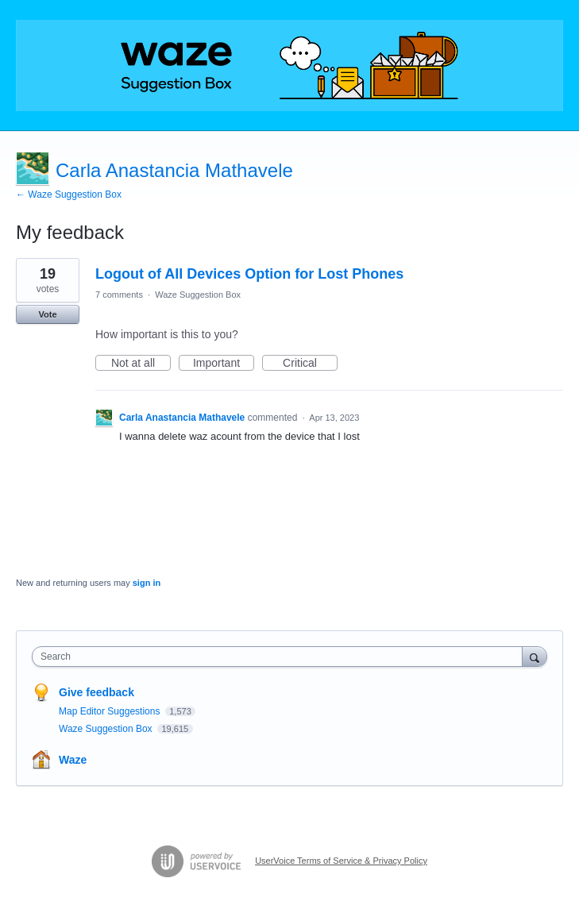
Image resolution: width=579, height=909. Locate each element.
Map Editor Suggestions (111, 711)
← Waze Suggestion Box (69, 194)
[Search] (534, 656)
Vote (47, 314)
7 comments (119, 294)
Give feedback (96, 692)
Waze (73, 759)
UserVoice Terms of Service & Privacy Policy (341, 860)
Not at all (141, 363)
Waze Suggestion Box (198, 294)
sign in (146, 582)
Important (223, 363)
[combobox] (281, 656)
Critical (310, 363)
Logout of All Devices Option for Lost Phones (249, 274)
